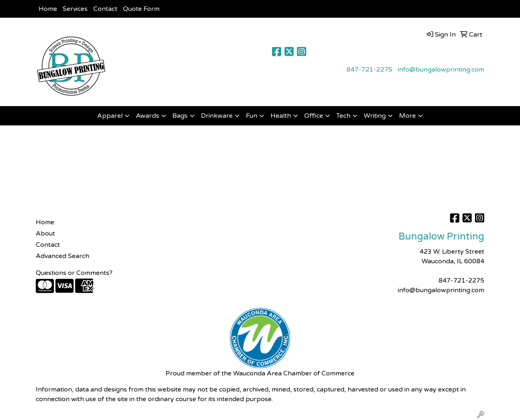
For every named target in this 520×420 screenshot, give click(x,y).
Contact (105, 9)
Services (75, 9)
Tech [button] (343, 116)
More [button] (407, 116)
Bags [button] (180, 116)
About (45, 233)
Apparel (110, 116)
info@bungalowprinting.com (441, 70)
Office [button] (313, 116)
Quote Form (141, 9)
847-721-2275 (369, 70)
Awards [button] (147, 116)
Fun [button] (251, 116)
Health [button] (280, 116)
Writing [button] (375, 116)
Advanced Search (62, 256)
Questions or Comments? (74, 273)
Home (48, 9)
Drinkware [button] (217, 116)
